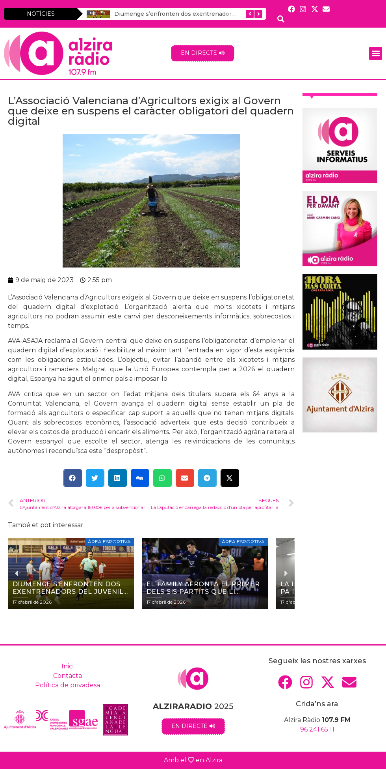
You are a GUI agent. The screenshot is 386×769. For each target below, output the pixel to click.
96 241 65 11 (317, 729)
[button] (375, 53)
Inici (67, 666)
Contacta (67, 675)
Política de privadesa (67, 685)
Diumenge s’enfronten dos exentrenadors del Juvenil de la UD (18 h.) (212, 13)
